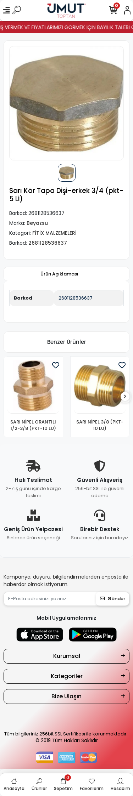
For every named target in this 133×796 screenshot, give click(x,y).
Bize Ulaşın (66, 696)
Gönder (112, 598)
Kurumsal (66, 656)
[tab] (59, 274)
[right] (125, 397)
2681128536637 (75, 298)
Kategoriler (67, 676)
